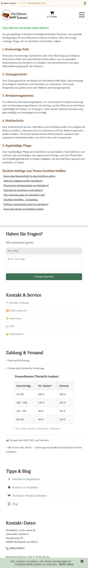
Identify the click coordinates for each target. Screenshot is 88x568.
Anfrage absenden (44, 279)
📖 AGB (10, 328)
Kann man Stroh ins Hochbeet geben (24, 208)
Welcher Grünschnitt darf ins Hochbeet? (26, 204)
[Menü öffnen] (81, 15)
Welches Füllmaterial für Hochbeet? (23, 180)
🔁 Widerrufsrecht (16, 312)
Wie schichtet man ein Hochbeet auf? (24, 194)
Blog (12, 506)
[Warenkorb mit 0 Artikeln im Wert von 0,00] (52, 14)
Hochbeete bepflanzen (23, 481)
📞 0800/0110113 (15, 550)
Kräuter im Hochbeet (23, 490)
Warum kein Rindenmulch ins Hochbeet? (26, 185)
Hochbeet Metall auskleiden (27, 498)
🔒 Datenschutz (14, 336)
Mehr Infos (66, 564)
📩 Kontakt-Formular (17, 305)
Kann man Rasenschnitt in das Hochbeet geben (29, 176)
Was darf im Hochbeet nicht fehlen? (23, 190)
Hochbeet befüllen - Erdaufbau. (21, 199)
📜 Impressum (14, 320)
